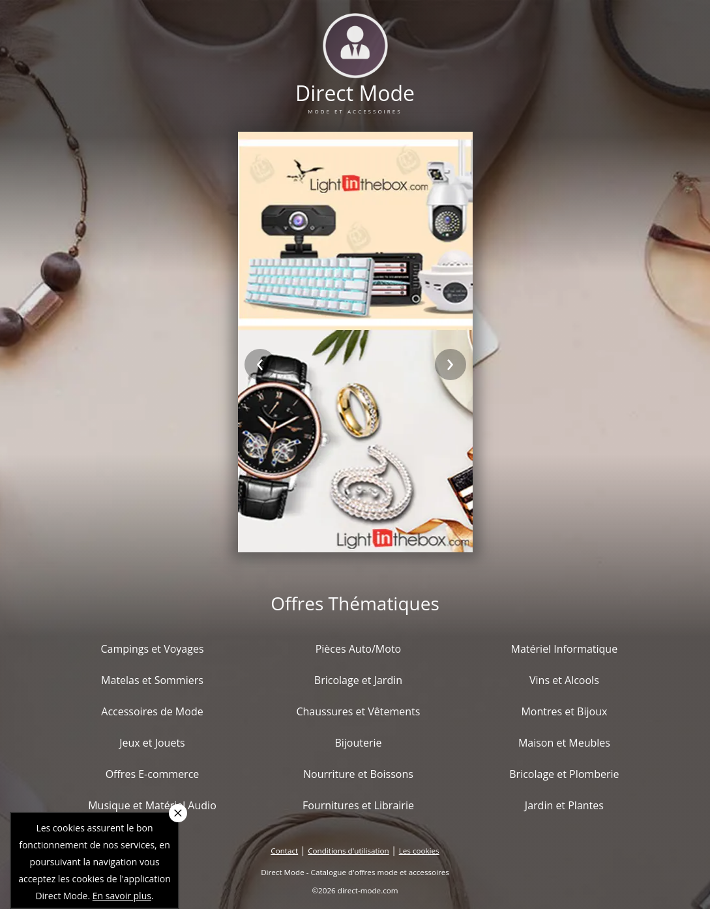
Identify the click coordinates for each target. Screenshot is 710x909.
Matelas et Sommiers (152, 680)
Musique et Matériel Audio (152, 805)
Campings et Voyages (151, 649)
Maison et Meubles (564, 743)
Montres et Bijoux (564, 711)
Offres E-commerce (153, 774)
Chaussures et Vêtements (358, 711)
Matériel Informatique (564, 649)
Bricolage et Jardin (358, 680)
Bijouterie (357, 743)
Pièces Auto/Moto (359, 649)
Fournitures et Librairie (358, 805)
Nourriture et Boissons (358, 774)
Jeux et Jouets (152, 743)
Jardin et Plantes (564, 805)
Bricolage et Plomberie (564, 774)
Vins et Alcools (564, 680)
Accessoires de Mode (152, 711)
